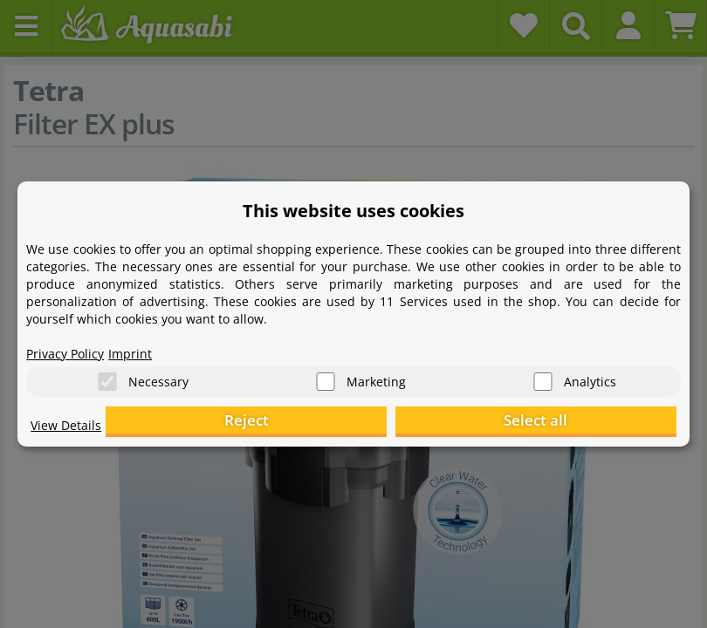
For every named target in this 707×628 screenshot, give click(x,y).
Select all (589, 423)
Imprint (144, 345)
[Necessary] (107, 375)
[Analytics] (542, 375)
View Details (70, 432)
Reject (405, 423)
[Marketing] (325, 375)
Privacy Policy (70, 345)
